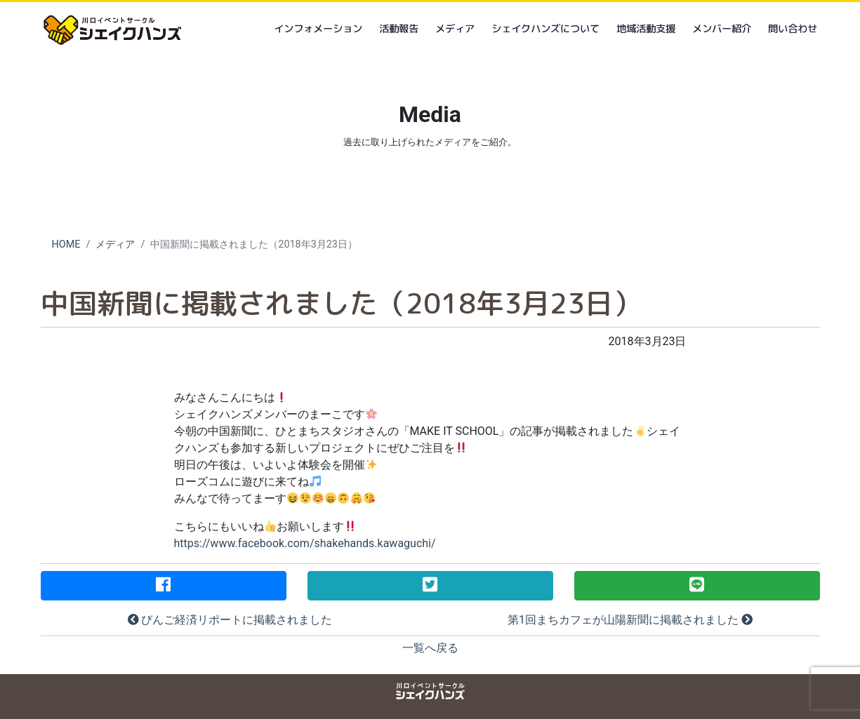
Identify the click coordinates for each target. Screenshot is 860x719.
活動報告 (398, 29)
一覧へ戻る (430, 647)
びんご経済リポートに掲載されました (230, 619)
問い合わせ (792, 29)
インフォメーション (318, 29)
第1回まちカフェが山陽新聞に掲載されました (630, 619)
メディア (455, 29)
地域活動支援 (645, 29)
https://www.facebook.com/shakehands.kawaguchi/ (305, 543)
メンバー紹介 (721, 29)
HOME (66, 244)
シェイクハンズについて (545, 29)
